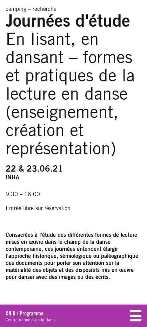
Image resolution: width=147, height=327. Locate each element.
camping (16, 9)
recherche (44, 9)
